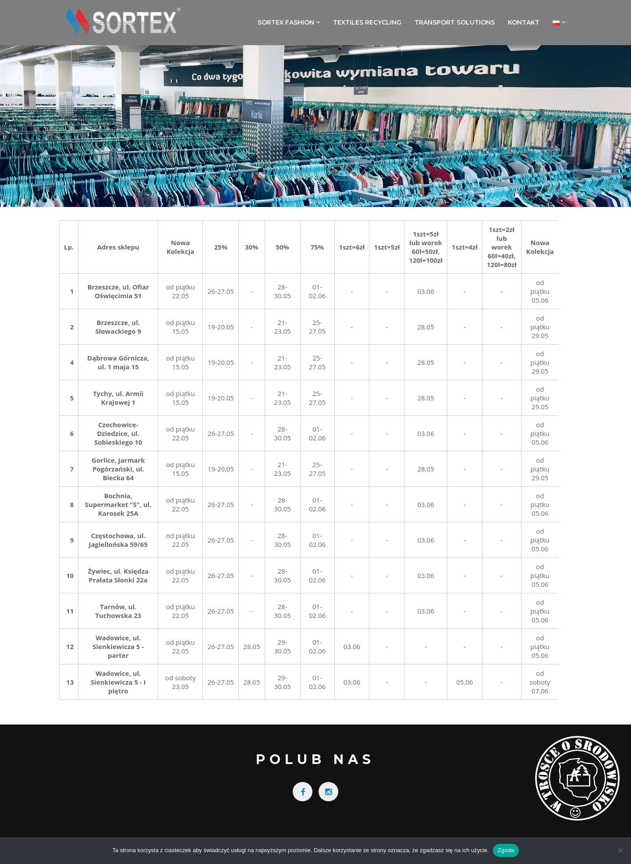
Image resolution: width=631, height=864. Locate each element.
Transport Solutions (455, 22)
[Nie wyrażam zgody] (620, 850)
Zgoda (505, 850)
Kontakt (523, 22)
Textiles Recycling (367, 22)
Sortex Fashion (286, 22)
